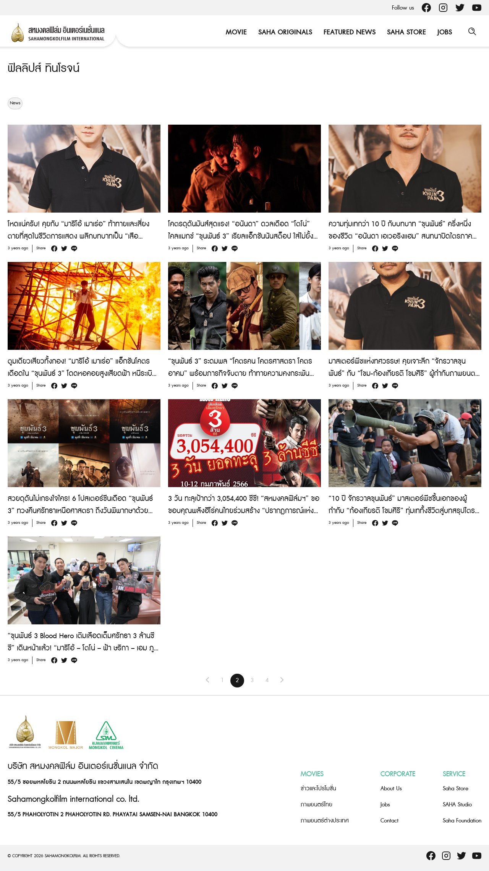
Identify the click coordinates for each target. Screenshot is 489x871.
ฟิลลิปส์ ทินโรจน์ (44, 68)
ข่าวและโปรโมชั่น (318, 788)
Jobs (443, 32)
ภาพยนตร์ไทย (316, 804)
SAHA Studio (457, 804)
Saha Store (405, 32)
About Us (391, 788)
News (15, 103)
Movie (235, 32)
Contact (389, 820)
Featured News (348, 32)
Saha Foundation (462, 820)
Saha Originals (284, 32)
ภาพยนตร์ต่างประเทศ (325, 820)
